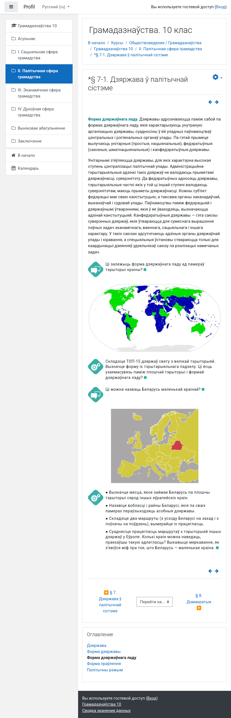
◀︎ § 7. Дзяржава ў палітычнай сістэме (110, 601)
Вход (220, 6)
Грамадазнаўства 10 (113, 48)
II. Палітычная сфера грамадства (170, 48)
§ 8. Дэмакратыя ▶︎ (199, 601)
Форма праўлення (104, 663)
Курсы (117, 42)
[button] (218, 77)
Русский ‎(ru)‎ (54, 6)
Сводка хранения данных (106, 710)
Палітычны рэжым (105, 669)
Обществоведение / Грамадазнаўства (165, 42)
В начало (96, 42)
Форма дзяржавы (104, 651)
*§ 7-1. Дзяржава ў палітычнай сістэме (131, 54)
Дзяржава (96, 645)
